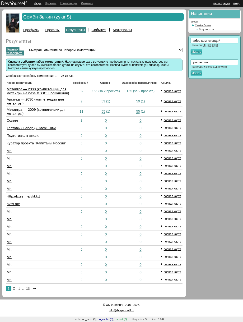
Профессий (80, 82)
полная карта (172, 91)
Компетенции (68, 3)
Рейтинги (87, 3)
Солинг (13, 120)
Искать (196, 51)
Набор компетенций (19, 82)
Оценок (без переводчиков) (140, 82)
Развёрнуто (14, 53)
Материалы (122, 30)
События (99, 30)
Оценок (105, 82)
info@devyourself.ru (121, 310)
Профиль (31, 30)
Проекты (50, 3)
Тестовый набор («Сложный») (31, 128)
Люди (37, 3)
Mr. (9, 151)
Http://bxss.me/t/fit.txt (23, 196)
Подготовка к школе (23, 135)
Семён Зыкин (203, 25)
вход (236, 3)
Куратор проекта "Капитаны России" (36, 143)
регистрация (221, 3)
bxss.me (13, 204)
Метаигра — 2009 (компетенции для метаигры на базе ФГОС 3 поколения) (38, 91)
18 (27, 288)
